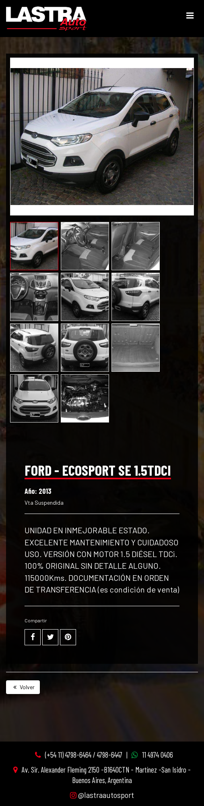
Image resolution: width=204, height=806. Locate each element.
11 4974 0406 (157, 754)
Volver (23, 687)
